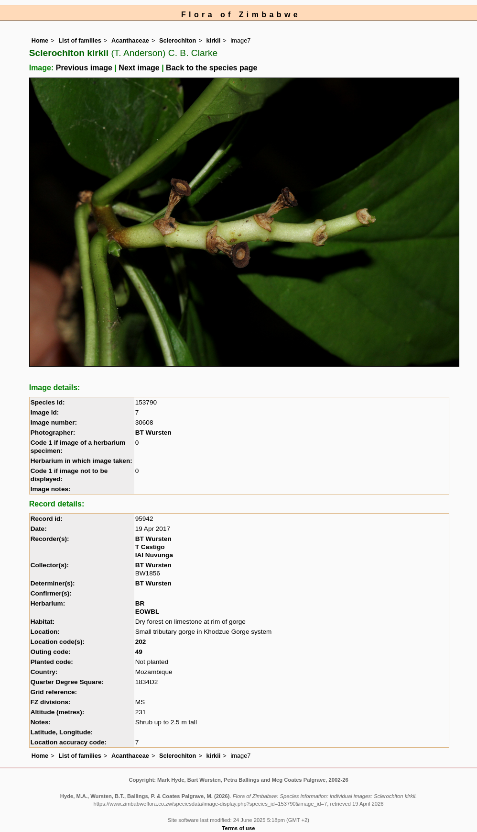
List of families (79, 40)
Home (40, 40)
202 (140, 641)
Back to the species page (211, 68)
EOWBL (147, 611)
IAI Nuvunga (154, 555)
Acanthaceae (130, 40)
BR (140, 603)
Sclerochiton (177, 40)
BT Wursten (153, 432)
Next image (139, 68)
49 (138, 651)
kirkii (213, 40)
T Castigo (150, 547)
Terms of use (238, 828)
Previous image (84, 68)
